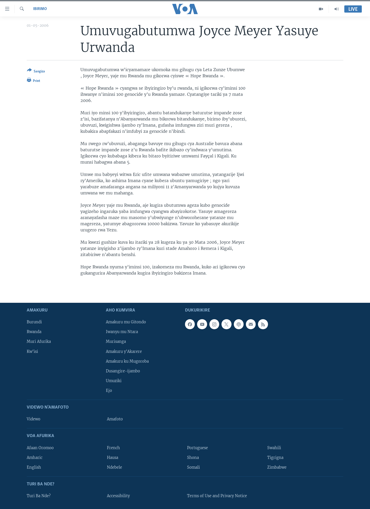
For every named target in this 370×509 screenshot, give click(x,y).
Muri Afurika (39, 341)
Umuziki (114, 380)
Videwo (33, 419)
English (34, 467)
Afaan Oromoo (40, 447)
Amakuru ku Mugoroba (127, 361)
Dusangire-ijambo (123, 371)
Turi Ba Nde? (39, 496)
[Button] (36, 72)
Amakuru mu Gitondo (126, 322)
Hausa (112, 457)
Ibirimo (40, 9)
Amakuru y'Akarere (124, 351)
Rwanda (34, 331)
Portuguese (197, 447)
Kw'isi (32, 351)
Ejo (109, 390)
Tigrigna (275, 457)
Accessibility (118, 496)
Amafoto (115, 419)
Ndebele (114, 467)
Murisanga (116, 341)
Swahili (274, 447)
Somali (193, 467)
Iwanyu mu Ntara (122, 331)
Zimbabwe (276, 467)
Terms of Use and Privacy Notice (217, 496)
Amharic (34, 457)
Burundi (34, 322)
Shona (193, 457)
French (113, 447)
